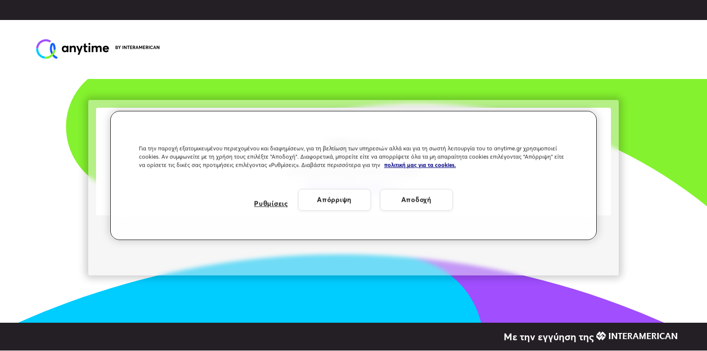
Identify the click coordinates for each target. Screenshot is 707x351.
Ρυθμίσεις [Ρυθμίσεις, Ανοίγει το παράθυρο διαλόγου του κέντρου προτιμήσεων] (271, 203)
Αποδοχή (416, 199)
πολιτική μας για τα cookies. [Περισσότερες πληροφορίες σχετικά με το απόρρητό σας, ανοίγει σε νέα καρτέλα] (420, 165)
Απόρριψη (334, 199)
